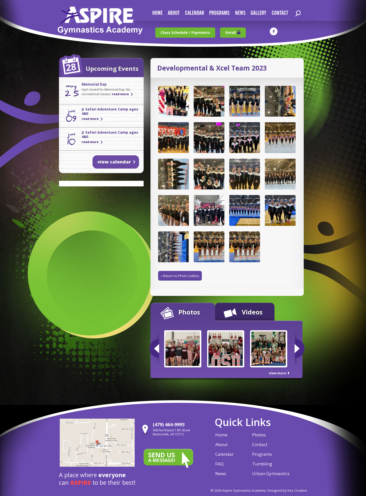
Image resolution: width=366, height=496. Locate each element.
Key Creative (297, 490)
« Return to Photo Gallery (180, 275)
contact (280, 13)
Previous (154, 348)
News (220, 473)
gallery (258, 13)
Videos (252, 312)
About (221, 444)
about (173, 13)
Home (221, 435)
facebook (274, 31)
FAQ (219, 464)
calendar (194, 13)
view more (277, 373)
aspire (80, 482)
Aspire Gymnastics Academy (100, 22)
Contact (259, 444)
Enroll (230, 32)
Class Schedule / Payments (185, 32)
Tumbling (262, 464)
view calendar (114, 162)
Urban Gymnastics (270, 473)
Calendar (224, 454)
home (157, 13)
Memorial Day (94, 84)
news (240, 13)
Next (299, 348)
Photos (189, 312)
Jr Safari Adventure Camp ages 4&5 (110, 111)
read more (120, 94)
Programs (219, 13)
